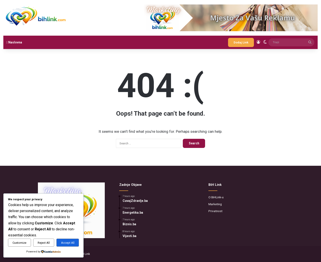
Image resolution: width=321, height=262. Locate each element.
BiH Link (85, 254)
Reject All (44, 242)
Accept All (67, 242)
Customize (19, 242)
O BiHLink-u (216, 197)
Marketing (215, 204)
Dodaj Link (241, 42)
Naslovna (14, 42)
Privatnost (215, 211)
